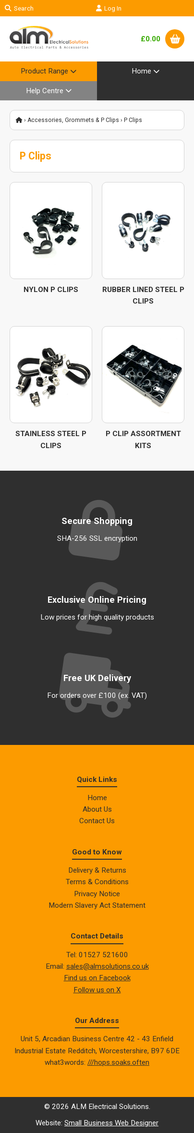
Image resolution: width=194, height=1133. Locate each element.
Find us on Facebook (97, 978)
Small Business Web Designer (111, 1123)
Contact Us (97, 820)
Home (97, 797)
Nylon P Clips (51, 289)
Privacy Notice (97, 893)
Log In (108, 8)
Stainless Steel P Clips (50, 439)
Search (19, 8)
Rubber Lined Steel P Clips (143, 295)
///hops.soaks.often (118, 1062)
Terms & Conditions (97, 881)
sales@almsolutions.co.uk (107, 966)
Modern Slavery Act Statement (97, 905)
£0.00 (150, 39)
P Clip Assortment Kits (143, 439)
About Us (97, 809)
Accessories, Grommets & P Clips (73, 120)
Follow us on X (97, 990)
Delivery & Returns (97, 870)
